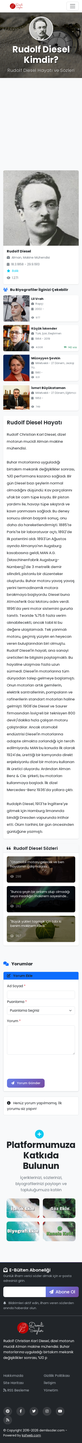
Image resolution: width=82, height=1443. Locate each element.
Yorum (14, 1020)
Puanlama (17, 1001)
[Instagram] (47, 1411)
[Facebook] (20, 1411)
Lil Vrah (37, 299)
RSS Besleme (16, 1390)
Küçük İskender (44, 328)
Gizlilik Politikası (57, 1375)
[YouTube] (60, 1411)
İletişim (50, 1382)
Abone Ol (62, 1292)
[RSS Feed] (7, 1420)
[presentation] (40, 1066)
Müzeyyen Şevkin (45, 358)
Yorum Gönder (25, 1083)
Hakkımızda (13, 1375)
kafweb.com (31, 1435)
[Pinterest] (7, 1411)
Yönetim (51, 1390)
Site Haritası (13, 1382)
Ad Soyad (16, 985)
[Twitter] (34, 1411)
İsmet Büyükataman (48, 388)
